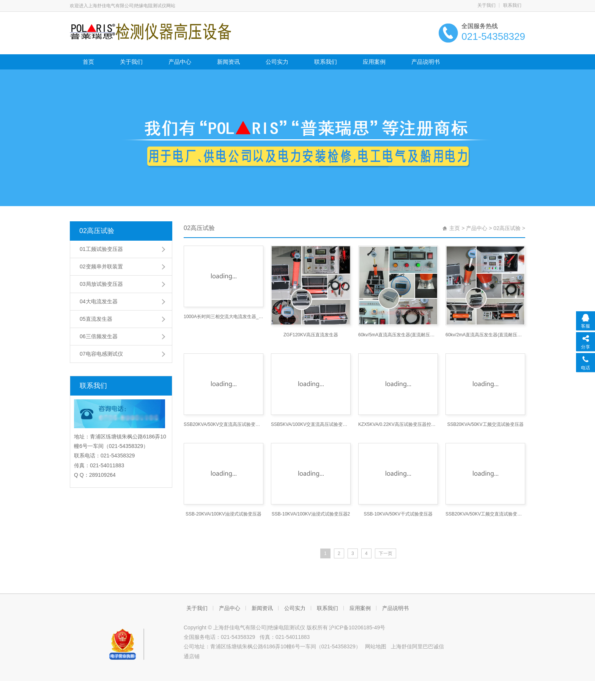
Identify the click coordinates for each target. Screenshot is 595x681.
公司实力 (277, 61)
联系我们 (512, 5)
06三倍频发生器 (99, 336)
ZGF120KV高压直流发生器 (310, 334)
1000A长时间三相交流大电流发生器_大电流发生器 (223, 316)
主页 (454, 228)
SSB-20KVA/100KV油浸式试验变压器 (223, 514)
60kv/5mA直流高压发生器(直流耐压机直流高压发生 (398, 334)
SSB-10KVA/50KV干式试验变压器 (398, 514)
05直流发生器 (96, 319)
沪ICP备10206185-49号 (357, 627)
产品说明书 (425, 61)
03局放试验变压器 (101, 284)
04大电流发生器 (99, 301)
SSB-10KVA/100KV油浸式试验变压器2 (311, 514)
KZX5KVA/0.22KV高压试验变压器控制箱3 (398, 424)
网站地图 (375, 646)
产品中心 (179, 61)
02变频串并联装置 (101, 266)
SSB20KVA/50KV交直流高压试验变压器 (223, 424)
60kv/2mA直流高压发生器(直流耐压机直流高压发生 (485, 334)
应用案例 (374, 61)
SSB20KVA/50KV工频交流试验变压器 (485, 424)
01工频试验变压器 (101, 249)
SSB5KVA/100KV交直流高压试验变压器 (311, 424)
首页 (88, 61)
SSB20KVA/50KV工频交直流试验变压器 (485, 514)
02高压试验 (96, 231)
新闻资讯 (228, 61)
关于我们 (486, 5)
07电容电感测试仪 (101, 354)
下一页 (385, 553)
